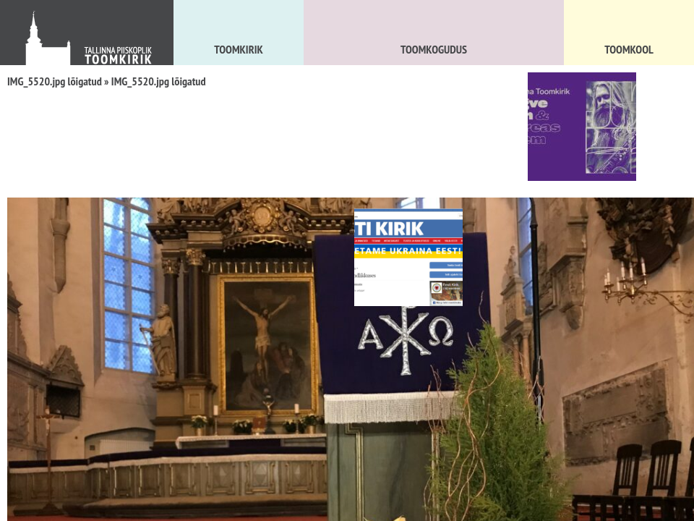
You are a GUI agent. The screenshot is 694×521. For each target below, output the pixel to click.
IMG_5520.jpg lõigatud (54, 81)
